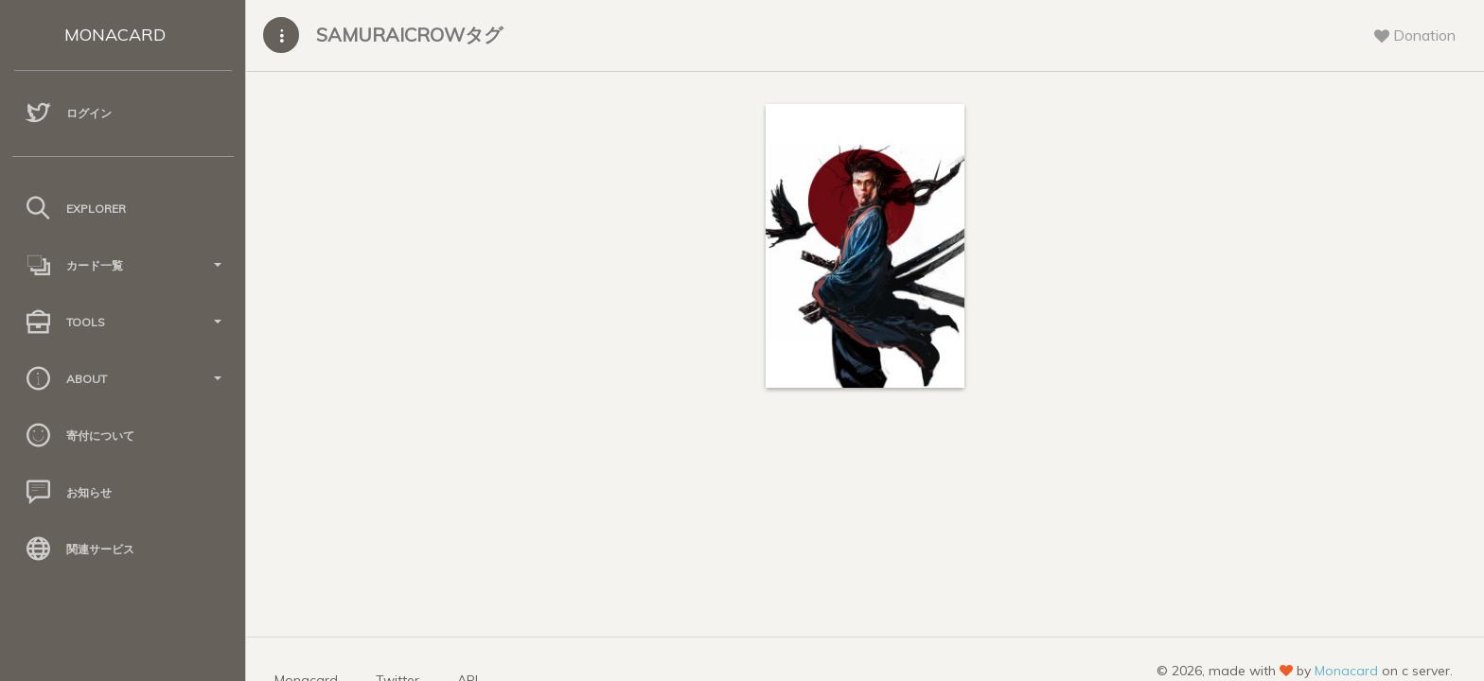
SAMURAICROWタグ (409, 34)
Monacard (1346, 670)
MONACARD (115, 34)
